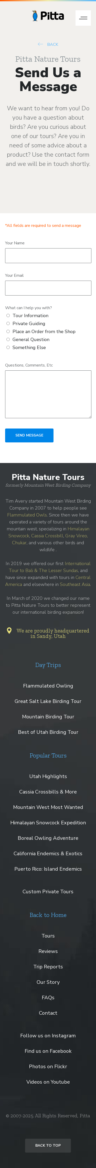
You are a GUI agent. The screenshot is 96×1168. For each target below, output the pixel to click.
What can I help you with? (28, 308)
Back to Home (48, 915)
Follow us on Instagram (48, 1035)
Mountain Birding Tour (48, 716)
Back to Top (48, 1145)
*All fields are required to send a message (43, 226)
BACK (48, 44)
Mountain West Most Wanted (48, 807)
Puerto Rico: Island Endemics (48, 869)
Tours (48, 935)
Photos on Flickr (48, 1066)
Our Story (48, 982)
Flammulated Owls (27, 515)
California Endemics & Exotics (48, 853)
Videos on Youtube (48, 1081)
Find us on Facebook (48, 1051)
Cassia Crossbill (47, 536)
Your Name (15, 243)
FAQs (48, 997)
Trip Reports (48, 966)
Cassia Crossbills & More (48, 791)
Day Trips (48, 664)
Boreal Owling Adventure (48, 838)
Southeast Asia (75, 584)
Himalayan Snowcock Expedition (48, 822)
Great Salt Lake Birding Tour (48, 701)
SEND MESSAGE (29, 435)
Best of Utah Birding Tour (48, 732)
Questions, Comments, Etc (29, 365)
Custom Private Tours (48, 891)
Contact (48, 1013)
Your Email (14, 275)
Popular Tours (48, 755)
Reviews (48, 951)
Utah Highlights (48, 776)
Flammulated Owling (48, 685)
